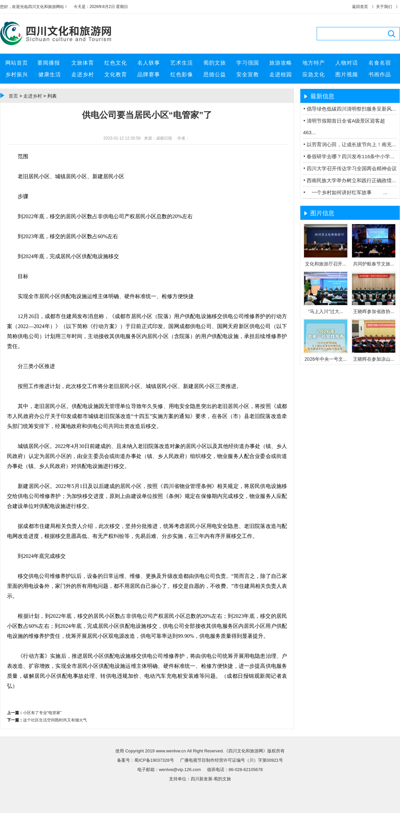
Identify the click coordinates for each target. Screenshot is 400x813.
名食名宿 (379, 63)
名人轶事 (148, 63)
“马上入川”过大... (325, 311)
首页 (13, 96)
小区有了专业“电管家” (42, 712)
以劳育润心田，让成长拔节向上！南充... (351, 144)
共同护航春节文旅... (373, 263)
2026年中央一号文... (326, 359)
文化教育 (115, 74)
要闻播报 (49, 63)
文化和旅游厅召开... (325, 263)
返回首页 (360, 6)
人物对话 (346, 63)
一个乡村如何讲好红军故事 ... (347, 192)
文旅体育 (82, 63)
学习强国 (247, 63)
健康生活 (49, 74)
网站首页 (16, 63)
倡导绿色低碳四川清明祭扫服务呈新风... (351, 109)
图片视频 (346, 74)
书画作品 (379, 74)
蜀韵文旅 (214, 63)
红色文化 (115, 63)
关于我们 (384, 6)
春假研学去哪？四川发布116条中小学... (350, 156)
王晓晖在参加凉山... (373, 359)
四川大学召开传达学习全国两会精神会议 (352, 168)
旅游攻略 (280, 63)
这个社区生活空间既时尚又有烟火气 (55, 720)
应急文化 (313, 74)
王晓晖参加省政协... (373, 311)
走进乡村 (82, 74)
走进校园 (280, 74)
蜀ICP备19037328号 (154, 760)
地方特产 (313, 63)
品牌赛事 (148, 74)
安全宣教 (247, 74)
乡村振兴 (16, 74)
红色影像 (181, 74)
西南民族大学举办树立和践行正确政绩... (351, 180)
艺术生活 (181, 63)
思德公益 (214, 74)
